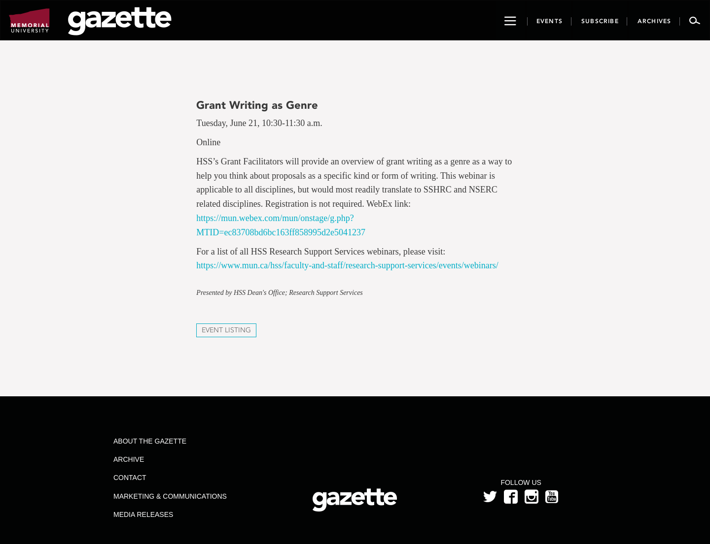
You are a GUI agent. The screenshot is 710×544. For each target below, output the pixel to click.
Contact (129, 477)
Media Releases (143, 514)
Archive (128, 459)
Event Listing (226, 330)
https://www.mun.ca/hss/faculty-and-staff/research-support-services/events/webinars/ (347, 265)
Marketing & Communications (170, 496)
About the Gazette (149, 441)
